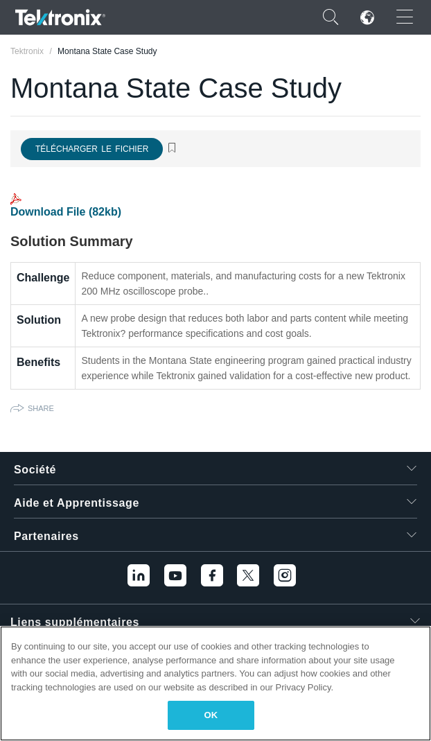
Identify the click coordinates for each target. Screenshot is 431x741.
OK (211, 715)
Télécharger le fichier (91, 149)
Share (41, 408)
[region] (215, 683)
